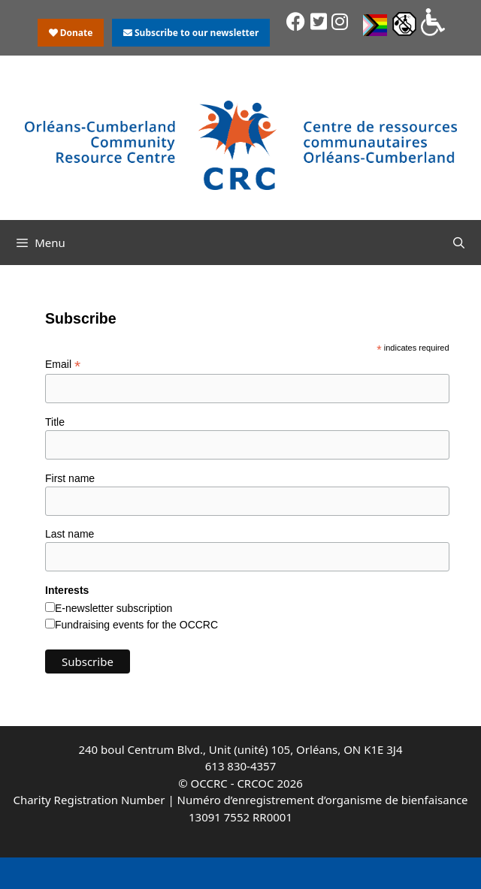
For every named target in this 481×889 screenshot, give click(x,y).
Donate (71, 32)
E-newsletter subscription (113, 608)
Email (62, 364)
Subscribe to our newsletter (191, 32)
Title (55, 422)
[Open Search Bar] (459, 242)
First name (70, 478)
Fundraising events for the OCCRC (136, 625)
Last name (69, 534)
